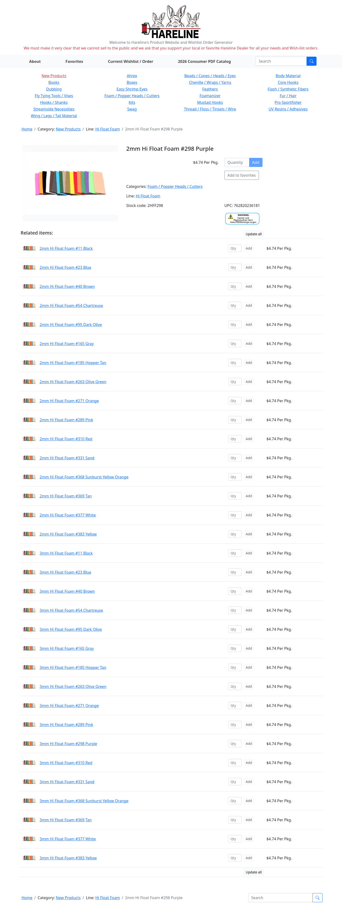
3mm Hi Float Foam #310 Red (66, 762)
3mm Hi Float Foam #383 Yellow (68, 858)
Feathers (210, 89)
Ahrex (132, 75)
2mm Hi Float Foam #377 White (68, 515)
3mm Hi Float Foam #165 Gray (67, 648)
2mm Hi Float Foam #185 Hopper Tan (73, 362)
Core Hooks (288, 82)
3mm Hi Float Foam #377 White (68, 839)
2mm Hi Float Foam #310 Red (66, 438)
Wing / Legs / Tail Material (54, 115)
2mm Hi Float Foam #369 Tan (66, 496)
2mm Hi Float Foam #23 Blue (65, 267)
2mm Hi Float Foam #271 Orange (69, 400)
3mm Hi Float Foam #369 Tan (66, 819)
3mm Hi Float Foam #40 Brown (67, 591)
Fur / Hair (288, 95)
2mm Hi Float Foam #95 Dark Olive (71, 324)
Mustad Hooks (210, 102)
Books (54, 82)
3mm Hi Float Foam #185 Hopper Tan (73, 667)
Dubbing (54, 89)
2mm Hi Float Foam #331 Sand (67, 458)
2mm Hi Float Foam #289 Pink (66, 419)
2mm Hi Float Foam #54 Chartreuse (71, 305)
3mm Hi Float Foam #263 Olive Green (73, 686)
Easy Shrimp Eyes (132, 89)
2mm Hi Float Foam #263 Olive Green (73, 381)
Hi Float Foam (107, 129)
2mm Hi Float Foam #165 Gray (67, 343)
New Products (53, 75)
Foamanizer (209, 95)
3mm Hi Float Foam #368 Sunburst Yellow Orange (84, 800)
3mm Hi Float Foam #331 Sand (67, 781)
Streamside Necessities (53, 109)
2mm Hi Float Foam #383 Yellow (68, 534)
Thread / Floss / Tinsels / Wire (210, 109)
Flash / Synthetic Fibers (288, 89)
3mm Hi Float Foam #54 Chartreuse (71, 610)
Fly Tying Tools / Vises (54, 95)
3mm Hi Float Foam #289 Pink (66, 724)
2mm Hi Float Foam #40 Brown (67, 286)
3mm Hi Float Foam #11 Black (66, 553)
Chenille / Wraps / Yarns (210, 82)
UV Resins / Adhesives (288, 109)
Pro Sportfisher (288, 102)
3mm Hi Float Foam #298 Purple (68, 743)
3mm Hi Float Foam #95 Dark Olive (71, 629)
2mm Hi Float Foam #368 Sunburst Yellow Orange (84, 477)
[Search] (281, 61)
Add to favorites (242, 175)
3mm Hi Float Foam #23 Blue (65, 572)
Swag (132, 109)
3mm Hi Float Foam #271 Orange (69, 705)
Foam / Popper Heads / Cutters (132, 95)
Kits (132, 102)
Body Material (288, 75)
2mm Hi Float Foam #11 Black (66, 248)
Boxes (132, 82)
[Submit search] (312, 61)
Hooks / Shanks (54, 102)
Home (27, 129)
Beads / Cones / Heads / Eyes (210, 75)
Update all (254, 234)
